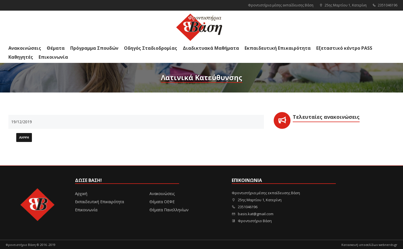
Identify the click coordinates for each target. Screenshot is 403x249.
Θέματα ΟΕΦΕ (162, 201)
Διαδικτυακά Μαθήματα (211, 48)
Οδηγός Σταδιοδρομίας (150, 48)
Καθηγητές (20, 57)
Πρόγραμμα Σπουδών (94, 48)
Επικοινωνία (53, 57)
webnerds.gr (388, 245)
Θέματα (56, 48)
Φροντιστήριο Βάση (252, 220)
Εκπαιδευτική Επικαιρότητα (278, 48)
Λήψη (24, 138)
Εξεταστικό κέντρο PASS (344, 48)
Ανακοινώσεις (24, 48)
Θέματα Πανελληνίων (169, 209)
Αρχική (81, 193)
